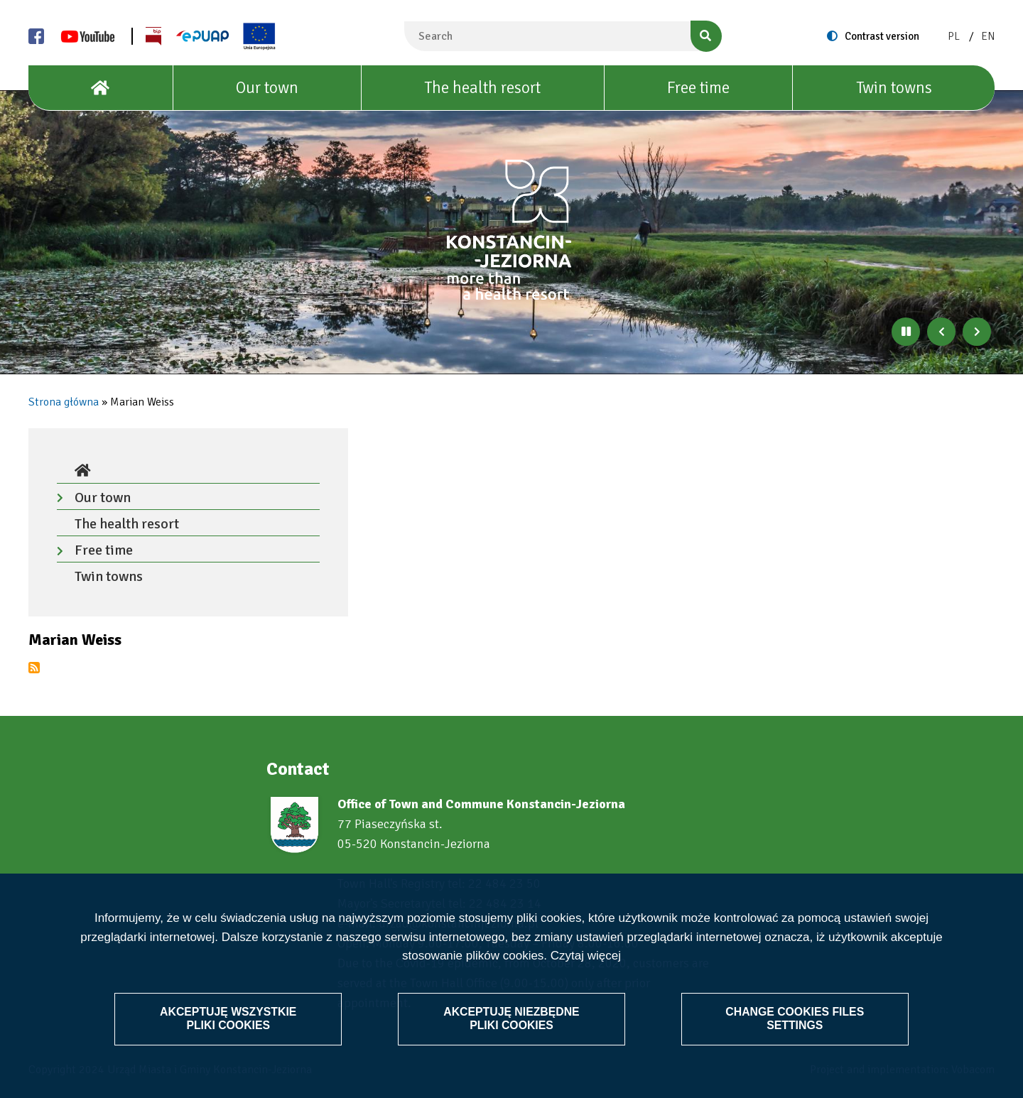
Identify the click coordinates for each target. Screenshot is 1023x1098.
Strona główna (63, 402)
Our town (267, 87)
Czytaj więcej (586, 955)
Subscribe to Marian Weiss (34, 667)
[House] (100, 88)
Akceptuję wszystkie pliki (229, 1018)
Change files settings (793, 1018)
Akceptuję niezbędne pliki (511, 1018)
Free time (698, 87)
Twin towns (894, 87)
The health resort (482, 87)
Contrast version (882, 36)
